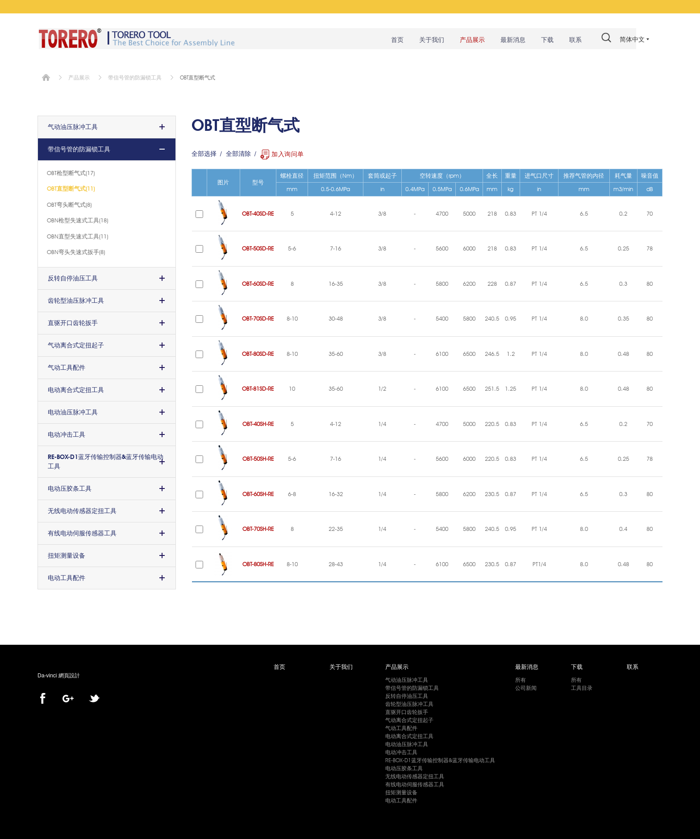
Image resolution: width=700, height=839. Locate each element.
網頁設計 (69, 675)
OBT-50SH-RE (258, 457)
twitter (94, 697)
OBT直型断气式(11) (71, 187)
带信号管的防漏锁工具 (135, 76)
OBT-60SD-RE (258, 282)
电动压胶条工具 (70, 487)
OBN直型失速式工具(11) (77, 234)
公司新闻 (526, 686)
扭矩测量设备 (66, 554)
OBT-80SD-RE (258, 352)
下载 (543, 40)
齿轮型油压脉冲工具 (76, 299)
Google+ (68, 697)
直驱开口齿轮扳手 (73, 321)
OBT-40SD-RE (258, 212)
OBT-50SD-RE (258, 247)
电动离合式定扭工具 (76, 388)
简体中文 (632, 39)
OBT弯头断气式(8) (69, 203)
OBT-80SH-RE (258, 562)
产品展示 (468, 40)
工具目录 (581, 686)
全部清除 (238, 152)
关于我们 (427, 40)
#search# (602, 39)
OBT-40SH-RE (258, 422)
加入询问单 (287, 152)
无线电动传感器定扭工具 (82, 509)
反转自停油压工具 (73, 276)
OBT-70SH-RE (258, 527)
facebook (43, 697)
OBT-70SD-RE (258, 317)
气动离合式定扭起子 (76, 343)
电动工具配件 (66, 576)
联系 (571, 40)
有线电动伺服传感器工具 (82, 531)
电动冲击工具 (66, 433)
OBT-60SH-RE (258, 492)
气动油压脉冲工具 (73, 125)
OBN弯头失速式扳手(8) (76, 250)
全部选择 (204, 152)
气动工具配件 (66, 366)
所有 (520, 678)
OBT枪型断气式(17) (71, 171)
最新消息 (508, 40)
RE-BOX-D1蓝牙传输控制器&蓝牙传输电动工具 (105, 460)
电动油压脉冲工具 (73, 410)
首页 (393, 40)
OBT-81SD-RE (258, 387)
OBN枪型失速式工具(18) (77, 218)
